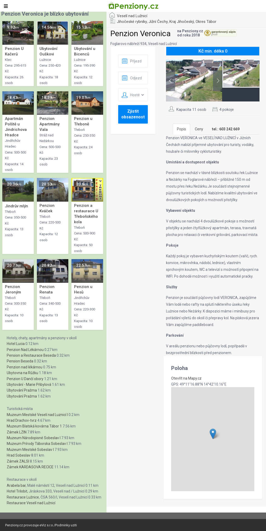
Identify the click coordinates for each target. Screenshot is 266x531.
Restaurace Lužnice (23, 497)
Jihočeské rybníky (132, 21)
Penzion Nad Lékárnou (25, 350)
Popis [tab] (181, 129)
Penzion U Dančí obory (25, 379)
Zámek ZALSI (18, 461)
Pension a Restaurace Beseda (31, 355)
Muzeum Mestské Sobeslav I (30, 449)
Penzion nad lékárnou (24, 367)
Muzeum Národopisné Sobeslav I (34, 438)
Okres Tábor (206, 21)
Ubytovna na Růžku (22, 373)
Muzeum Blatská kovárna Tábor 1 (34, 426)
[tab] (226, 129)
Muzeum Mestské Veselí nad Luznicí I (37, 415)
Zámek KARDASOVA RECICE (30, 467)
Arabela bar (16, 485)
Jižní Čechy (158, 21)
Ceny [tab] (199, 129)
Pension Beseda (20, 361)
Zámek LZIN (16, 432)
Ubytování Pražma (22, 390)
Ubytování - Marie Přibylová (29, 384)
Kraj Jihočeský (181, 21)
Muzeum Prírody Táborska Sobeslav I (37, 444)
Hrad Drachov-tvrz (22, 420)
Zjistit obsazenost (133, 114)
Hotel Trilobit (17, 491)
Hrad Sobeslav (18, 455)
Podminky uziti (66, 525)
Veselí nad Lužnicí (132, 16)
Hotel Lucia (16, 344)
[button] (213, 433)
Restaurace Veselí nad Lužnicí (31, 503)
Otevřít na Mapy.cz (186, 378)
